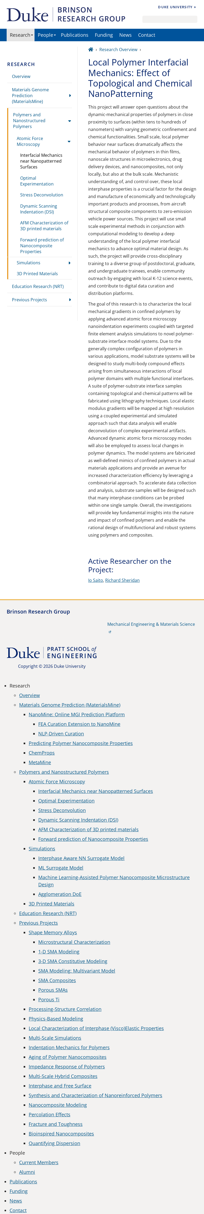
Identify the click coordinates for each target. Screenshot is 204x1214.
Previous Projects (29, 300)
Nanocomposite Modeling (58, 1105)
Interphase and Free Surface (60, 1086)
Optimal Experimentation (37, 181)
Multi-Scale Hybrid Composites (63, 1076)
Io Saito (95, 580)
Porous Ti (49, 999)
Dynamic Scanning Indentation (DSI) (38, 209)
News (125, 35)
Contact (146, 35)
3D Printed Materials (37, 274)
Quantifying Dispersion (54, 1143)
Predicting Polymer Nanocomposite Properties (81, 743)
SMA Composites (57, 980)
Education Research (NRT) (38, 286)
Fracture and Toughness (56, 1124)
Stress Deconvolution (41, 195)
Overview (21, 76)
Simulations (28, 263)
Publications (74, 35)
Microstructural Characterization (74, 942)
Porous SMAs (53, 990)
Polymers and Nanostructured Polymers (29, 120)
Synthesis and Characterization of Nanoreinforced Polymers (95, 1095)
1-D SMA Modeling (58, 951)
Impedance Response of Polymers (67, 1066)
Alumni (27, 1172)
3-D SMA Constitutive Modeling (72, 961)
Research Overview (118, 49)
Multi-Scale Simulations (55, 1038)
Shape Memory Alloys (53, 932)
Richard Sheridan (122, 580)
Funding (104, 35)
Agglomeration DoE (60, 894)
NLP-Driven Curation (61, 733)
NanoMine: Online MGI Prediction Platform (77, 714)
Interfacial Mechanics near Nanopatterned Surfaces (41, 161)
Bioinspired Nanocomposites (61, 1133)
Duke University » (177, 7)
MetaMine (40, 762)
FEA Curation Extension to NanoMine (79, 724)
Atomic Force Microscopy (30, 141)
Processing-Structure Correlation (65, 1009)
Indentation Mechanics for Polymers (69, 1047)
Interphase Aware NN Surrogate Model (81, 858)
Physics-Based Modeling (56, 1018)
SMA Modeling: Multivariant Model (76, 971)
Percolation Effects (49, 1114)
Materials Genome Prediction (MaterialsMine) (30, 95)
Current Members (38, 1162)
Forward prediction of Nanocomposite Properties (42, 245)
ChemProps (42, 753)
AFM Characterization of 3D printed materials (44, 226)
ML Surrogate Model (60, 868)
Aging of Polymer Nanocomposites (68, 1057)
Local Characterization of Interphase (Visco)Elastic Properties (96, 1028)
